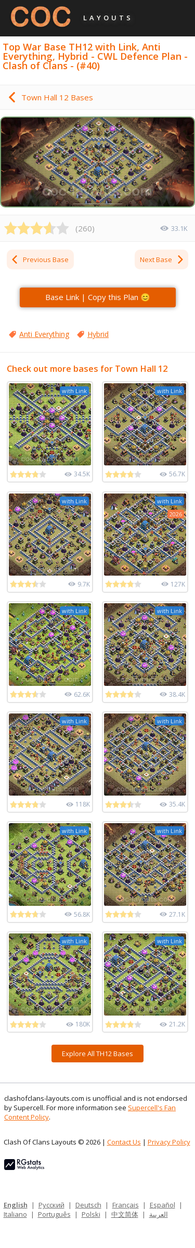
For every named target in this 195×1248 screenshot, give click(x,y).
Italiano (15, 1214)
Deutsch (88, 1205)
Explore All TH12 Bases (97, 1053)
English (16, 1205)
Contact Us (124, 1142)
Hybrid (98, 334)
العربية (158, 1214)
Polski (91, 1214)
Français (125, 1205)
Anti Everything (44, 334)
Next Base (162, 259)
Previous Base (39, 259)
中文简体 (124, 1214)
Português (54, 1214)
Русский (51, 1205)
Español (162, 1205)
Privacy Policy (169, 1142)
